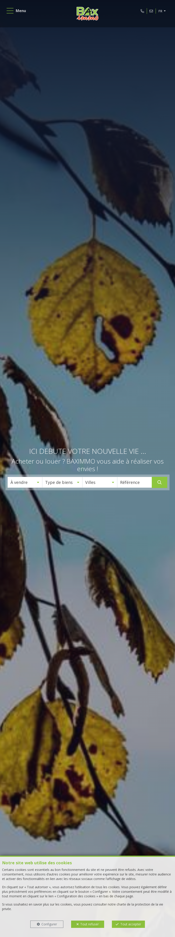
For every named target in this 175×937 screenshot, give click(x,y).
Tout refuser (89, 924)
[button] (25, 482)
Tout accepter (130, 924)
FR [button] (159, 12)
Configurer (49, 924)
